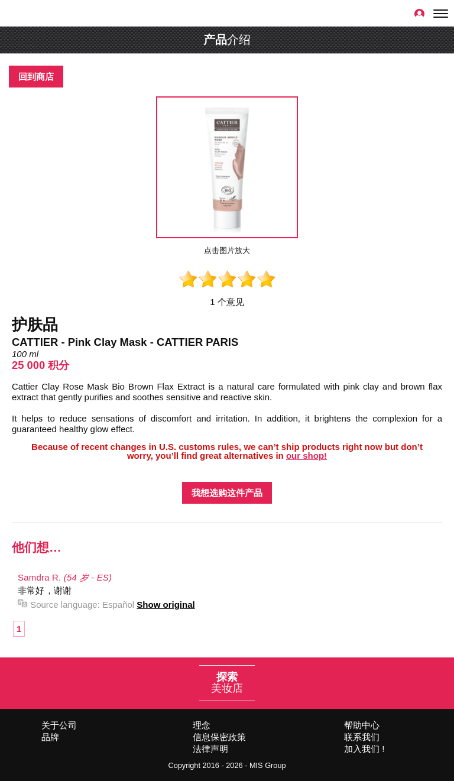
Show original (165, 604)
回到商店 (36, 77)
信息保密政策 (219, 737)
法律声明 (210, 749)
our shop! (306, 456)
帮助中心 (362, 725)
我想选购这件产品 (227, 493)
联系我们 (362, 737)
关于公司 (59, 725)
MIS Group (267, 765)
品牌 (50, 737)
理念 (201, 725)
